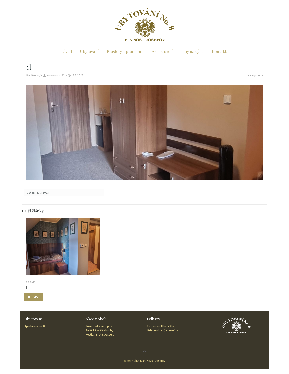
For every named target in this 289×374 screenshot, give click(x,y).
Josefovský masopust (99, 326)
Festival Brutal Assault (100, 334)
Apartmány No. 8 (34, 326)
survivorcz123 (56, 75)
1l (25, 287)
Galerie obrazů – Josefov (162, 330)
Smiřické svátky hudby (99, 330)
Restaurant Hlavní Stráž (161, 326)
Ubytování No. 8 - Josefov (149, 360)
